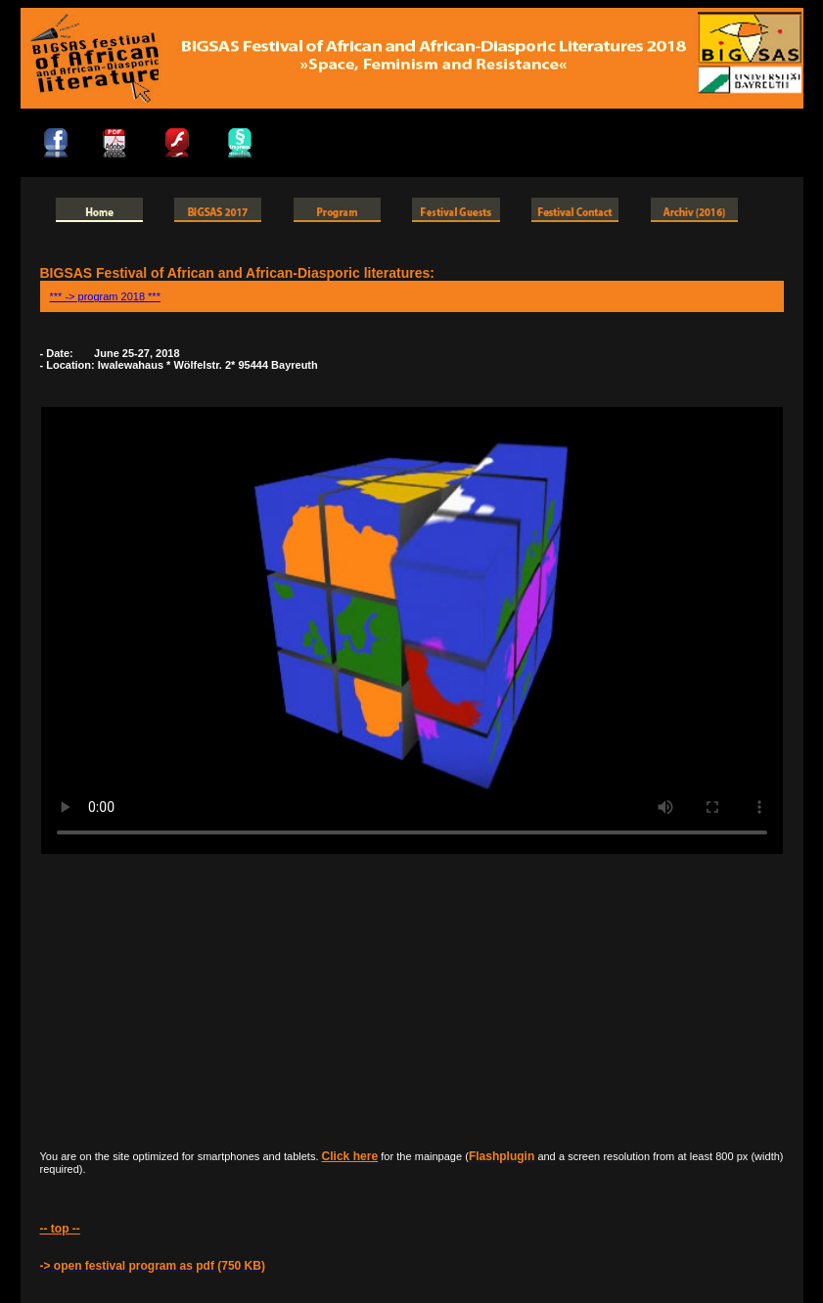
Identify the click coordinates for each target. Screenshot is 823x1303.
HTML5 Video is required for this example (412, 630)
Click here (350, 1156)
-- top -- (60, 1229)
